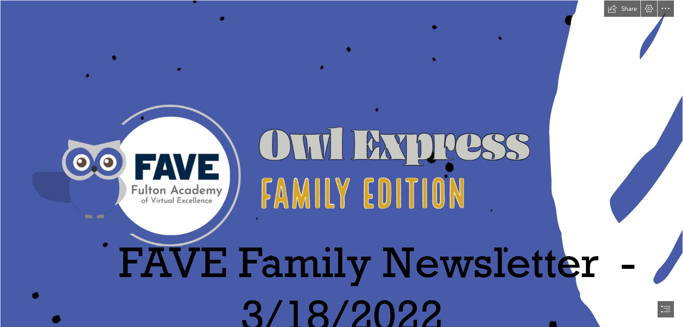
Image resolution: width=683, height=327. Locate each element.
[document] (341, 163)
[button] (622, 8)
